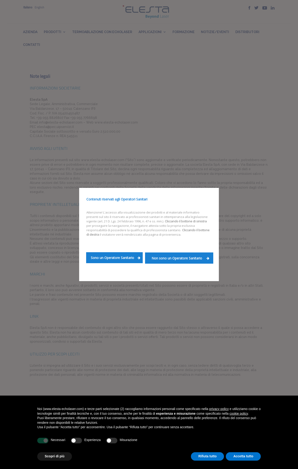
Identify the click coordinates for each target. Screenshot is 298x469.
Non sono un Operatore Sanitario (180, 258)
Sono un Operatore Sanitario (115, 257)
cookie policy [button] (239, 413)
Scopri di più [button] (54, 456)
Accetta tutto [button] (243, 456)
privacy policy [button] (219, 409)
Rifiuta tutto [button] (207, 456)
